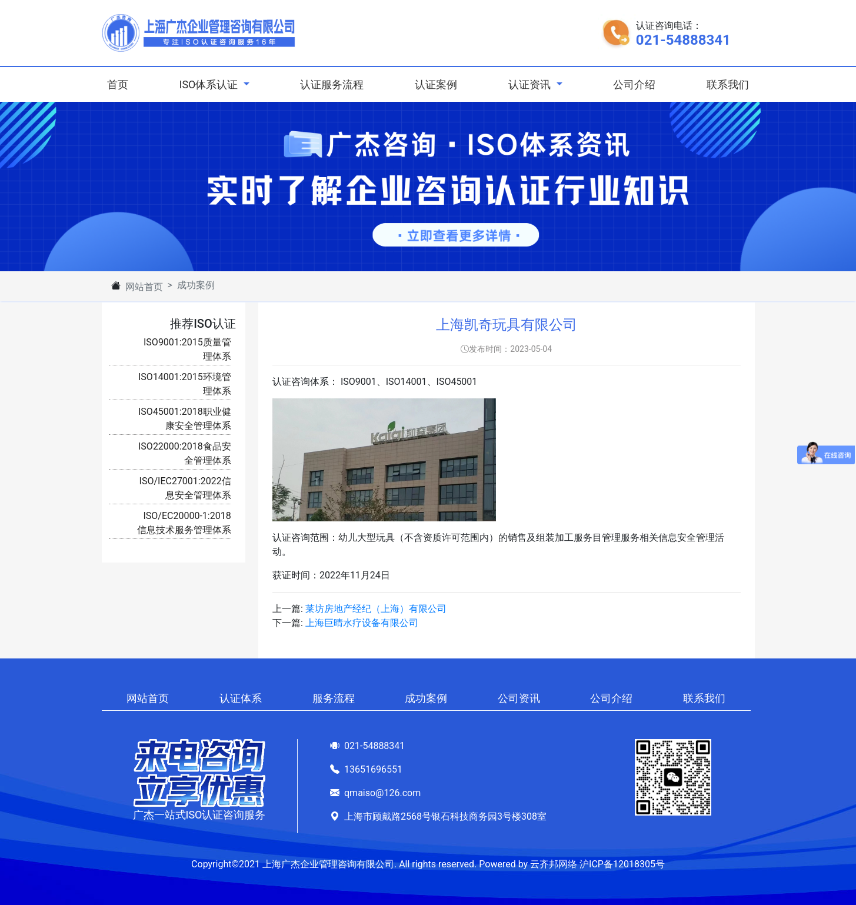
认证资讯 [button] (530, 84)
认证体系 (240, 698)
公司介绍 (634, 84)
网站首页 (144, 286)
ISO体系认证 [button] (209, 84)
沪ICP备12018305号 (622, 864)
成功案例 (426, 698)
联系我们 (728, 84)
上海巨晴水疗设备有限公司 (361, 622)
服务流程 (333, 698)
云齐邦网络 (553, 864)
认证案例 (436, 84)
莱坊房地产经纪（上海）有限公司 (376, 608)
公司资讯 (519, 698)
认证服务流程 (332, 84)
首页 (120, 83)
